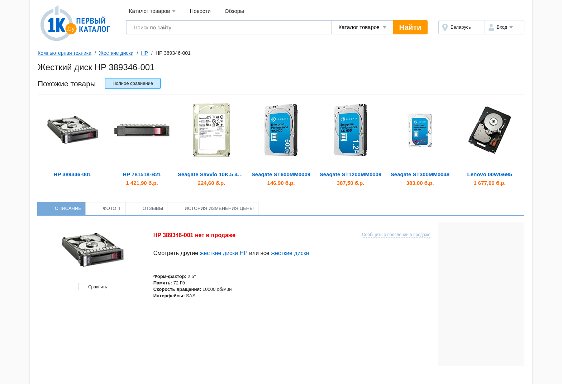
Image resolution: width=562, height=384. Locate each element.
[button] (504, 27)
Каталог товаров (152, 11)
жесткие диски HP (224, 253)
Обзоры (234, 11)
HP (144, 53)
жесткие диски (290, 253)
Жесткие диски (116, 53)
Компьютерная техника (64, 53)
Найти (410, 27)
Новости (200, 11)
